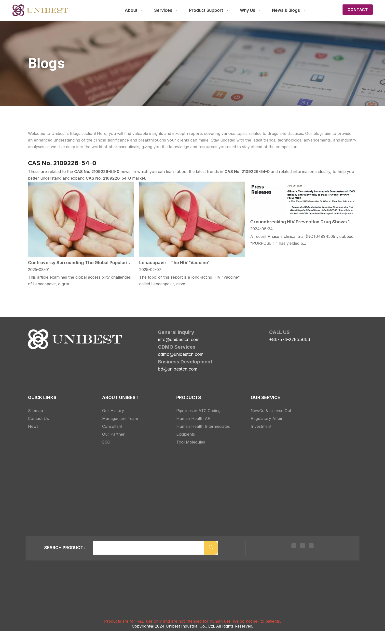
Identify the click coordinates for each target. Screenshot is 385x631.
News (33, 426)
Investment (261, 426)
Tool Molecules (190, 442)
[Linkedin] (293, 545)
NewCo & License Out (271, 410)
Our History (113, 410)
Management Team (120, 418)
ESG (106, 442)
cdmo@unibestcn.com (181, 354)
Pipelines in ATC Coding (198, 410)
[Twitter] (302, 545)
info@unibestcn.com (179, 339)
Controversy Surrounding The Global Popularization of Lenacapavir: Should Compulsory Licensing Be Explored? (81, 262)
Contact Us (38, 418)
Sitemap (35, 410)
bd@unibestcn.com (177, 369)
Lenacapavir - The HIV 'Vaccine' (174, 262)
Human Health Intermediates (203, 426)
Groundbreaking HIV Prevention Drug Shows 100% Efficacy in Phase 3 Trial (303, 221)
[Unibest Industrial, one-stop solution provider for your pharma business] (32, 333)
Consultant (112, 426)
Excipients (185, 434)
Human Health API (194, 418)
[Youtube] (311, 545)
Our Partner (113, 434)
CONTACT (357, 9)
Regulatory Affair (267, 418)
